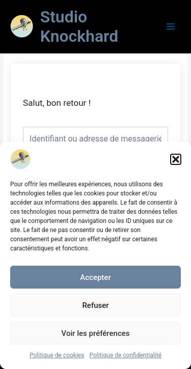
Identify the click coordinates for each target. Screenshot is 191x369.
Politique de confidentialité (125, 355)
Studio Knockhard (79, 26)
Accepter (95, 277)
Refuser (95, 305)
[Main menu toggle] (171, 26)
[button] (176, 159)
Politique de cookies (57, 355)
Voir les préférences (96, 333)
